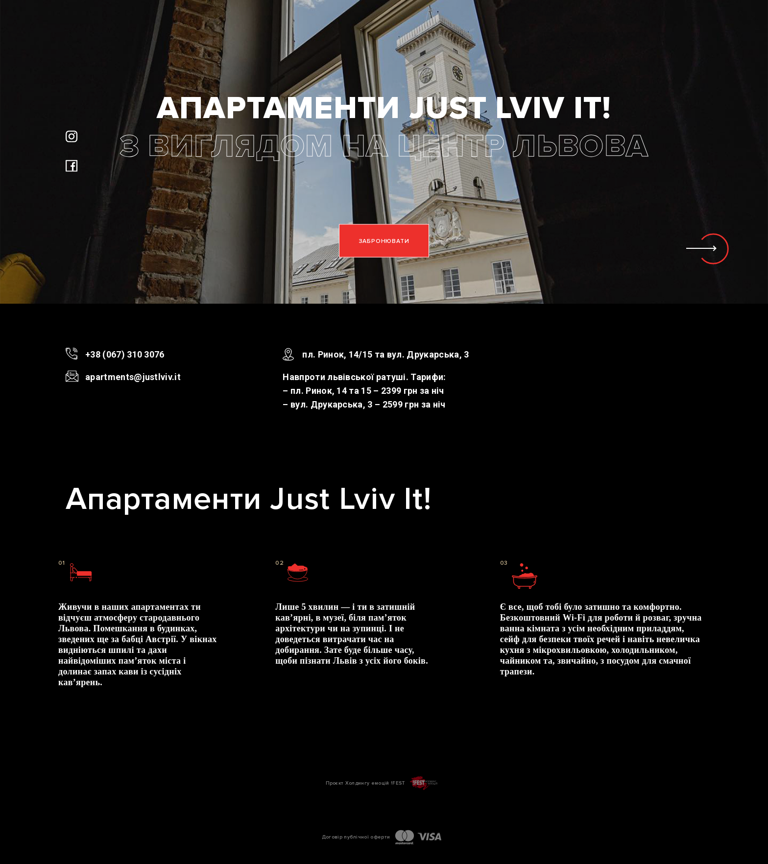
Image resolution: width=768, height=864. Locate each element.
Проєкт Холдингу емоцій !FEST (366, 783)
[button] (715, 248)
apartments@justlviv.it (133, 377)
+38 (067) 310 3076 (125, 354)
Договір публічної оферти (356, 837)
